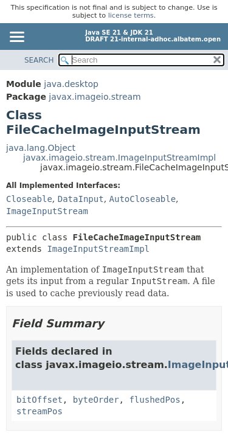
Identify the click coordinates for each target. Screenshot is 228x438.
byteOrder (96, 400)
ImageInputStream (47, 211)
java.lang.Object (40, 148)
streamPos (39, 411)
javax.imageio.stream (94, 97)
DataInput (81, 199)
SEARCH (39, 60)
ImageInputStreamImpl (98, 249)
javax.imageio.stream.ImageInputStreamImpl (119, 157)
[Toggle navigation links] (16, 37)
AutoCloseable (142, 199)
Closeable (29, 199)
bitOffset (39, 400)
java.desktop (71, 84)
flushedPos (154, 400)
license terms (131, 15)
